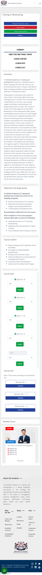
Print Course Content (20, 31)
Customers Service (32, 529)
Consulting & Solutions (9, 535)
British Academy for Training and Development (17, 81)
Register (20, 35)
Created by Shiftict (19, 567)
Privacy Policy (31, 518)
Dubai (19, 524)
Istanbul (19, 528)
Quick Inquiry (20, 27)
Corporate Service (32, 535)
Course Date (20, 63)
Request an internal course (20, 23)
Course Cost (20, 67)
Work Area (8, 524)
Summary (20, 49)
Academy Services (8, 529)
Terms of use (31, 523)
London (19, 517)
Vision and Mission (8, 520)
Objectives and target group (20, 54)
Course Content (20, 58)
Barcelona (20, 520)
